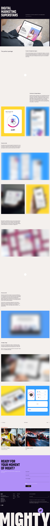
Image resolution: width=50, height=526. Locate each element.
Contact (18, 496)
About (14, 495)
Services (14, 496)
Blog (17, 495)
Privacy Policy (35, 483)
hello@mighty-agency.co (5, 496)
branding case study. (8, 349)
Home (14, 493)
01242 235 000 (3, 495)
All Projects (26, 422)
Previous (3, 422)
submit (29, 486)
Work (14, 498)
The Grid (18, 493)
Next (47, 422)
